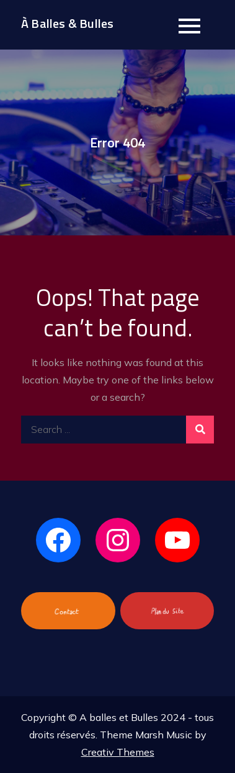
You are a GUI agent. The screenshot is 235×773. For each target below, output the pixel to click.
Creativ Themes (117, 752)
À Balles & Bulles (67, 23)
